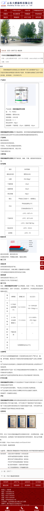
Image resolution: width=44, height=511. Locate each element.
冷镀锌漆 (27, 10)
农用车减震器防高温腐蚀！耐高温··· (18, 456)
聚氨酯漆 (16, 17)
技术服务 (38, 482)
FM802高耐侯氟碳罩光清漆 (15, 434)
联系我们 (38, 485)
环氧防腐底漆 (24, 451)
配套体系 (16, 485)
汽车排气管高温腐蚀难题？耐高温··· (18, 462)
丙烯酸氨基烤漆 (38, 10)
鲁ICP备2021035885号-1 (11, 503)
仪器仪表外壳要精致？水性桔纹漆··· (18, 454)
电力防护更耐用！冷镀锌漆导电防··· (18, 465)
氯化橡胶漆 (16, 14)
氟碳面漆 (41, 451)
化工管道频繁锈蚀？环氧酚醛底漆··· (18, 467)
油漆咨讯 (27, 482)
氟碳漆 (6, 17)
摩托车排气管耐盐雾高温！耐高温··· (18, 459)
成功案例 (27, 485)
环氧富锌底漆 (16, 10)
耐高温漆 (38, 17)
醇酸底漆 (9, 451)
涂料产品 (14, 50)
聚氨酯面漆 (16, 451)
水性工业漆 (27, 17)
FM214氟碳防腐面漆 (13, 476)
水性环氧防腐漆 (33, 451)
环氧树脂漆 (38, 14)
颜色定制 (5, 485)
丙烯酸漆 (27, 14)
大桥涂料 (5, 482)
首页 (5, 10)
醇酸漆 (6, 14)
